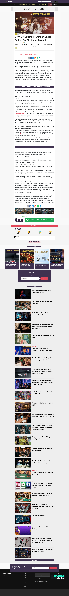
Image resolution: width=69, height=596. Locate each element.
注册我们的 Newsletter (34, 272)
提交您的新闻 (24, 216)
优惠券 (25, 580)
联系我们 (26, 577)
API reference (26, 584)
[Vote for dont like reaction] (50, 232)
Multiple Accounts (20, 113)
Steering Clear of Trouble (25, 55)
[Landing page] (6, 1)
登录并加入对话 (34, 226)
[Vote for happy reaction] (29, 232)
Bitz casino (22, 133)
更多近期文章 (34, 560)
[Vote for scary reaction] (40, 232)
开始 (25, 575)
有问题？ (44, 216)
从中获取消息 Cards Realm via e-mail (22, 568)
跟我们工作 (26, 582)
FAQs (25, 586)
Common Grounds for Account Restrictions (28, 54)
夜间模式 (37, 577)
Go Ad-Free (50, 4)
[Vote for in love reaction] (18, 232)
